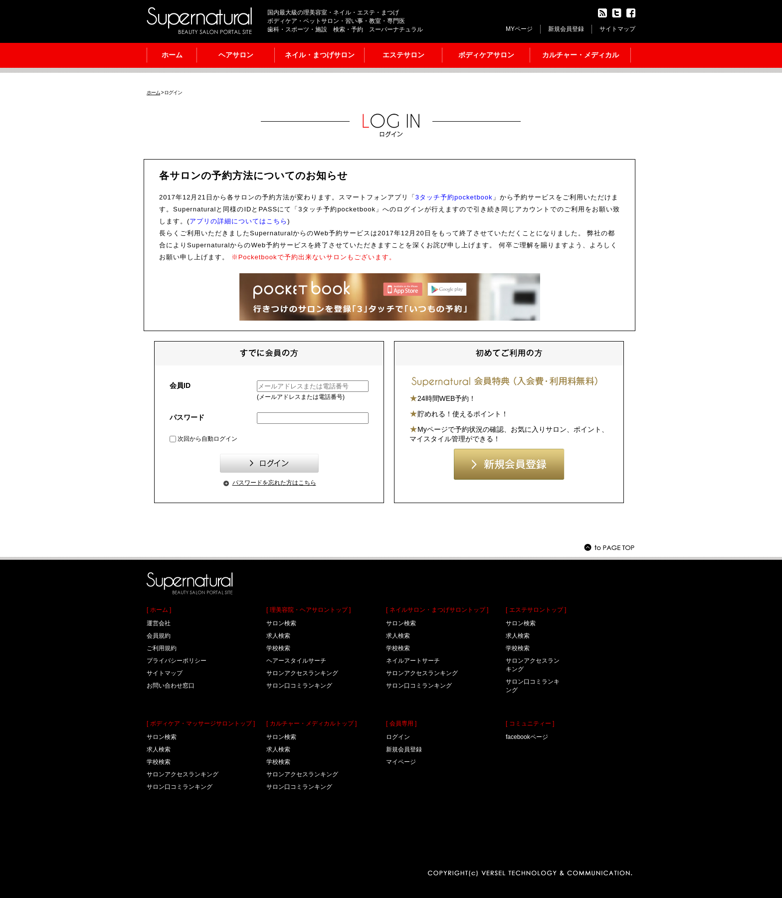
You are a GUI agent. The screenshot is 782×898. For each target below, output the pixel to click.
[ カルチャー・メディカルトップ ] (311, 723)
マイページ (401, 761)
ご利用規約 (162, 648)
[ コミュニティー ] (530, 723)
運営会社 (159, 623)
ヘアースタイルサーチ (296, 660)
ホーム (172, 55)
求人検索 (159, 749)
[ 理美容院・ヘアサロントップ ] (308, 609)
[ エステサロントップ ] (536, 609)
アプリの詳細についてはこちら (238, 221)
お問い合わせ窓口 (171, 685)
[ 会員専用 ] (401, 723)
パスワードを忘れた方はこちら (274, 482)
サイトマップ (617, 28)
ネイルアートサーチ (413, 660)
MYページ (519, 28)
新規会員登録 (566, 28)
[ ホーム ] (159, 609)
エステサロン (403, 55)
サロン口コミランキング (179, 786)
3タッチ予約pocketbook (454, 197)
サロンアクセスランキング (182, 774)
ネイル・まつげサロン (320, 55)
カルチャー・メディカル (580, 55)
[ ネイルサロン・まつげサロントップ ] (437, 609)
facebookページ (527, 736)
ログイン (398, 736)
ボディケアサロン (486, 55)
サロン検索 (162, 736)
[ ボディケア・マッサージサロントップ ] (201, 723)
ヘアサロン (235, 55)
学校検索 (159, 761)
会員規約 (159, 635)
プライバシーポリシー (176, 660)
